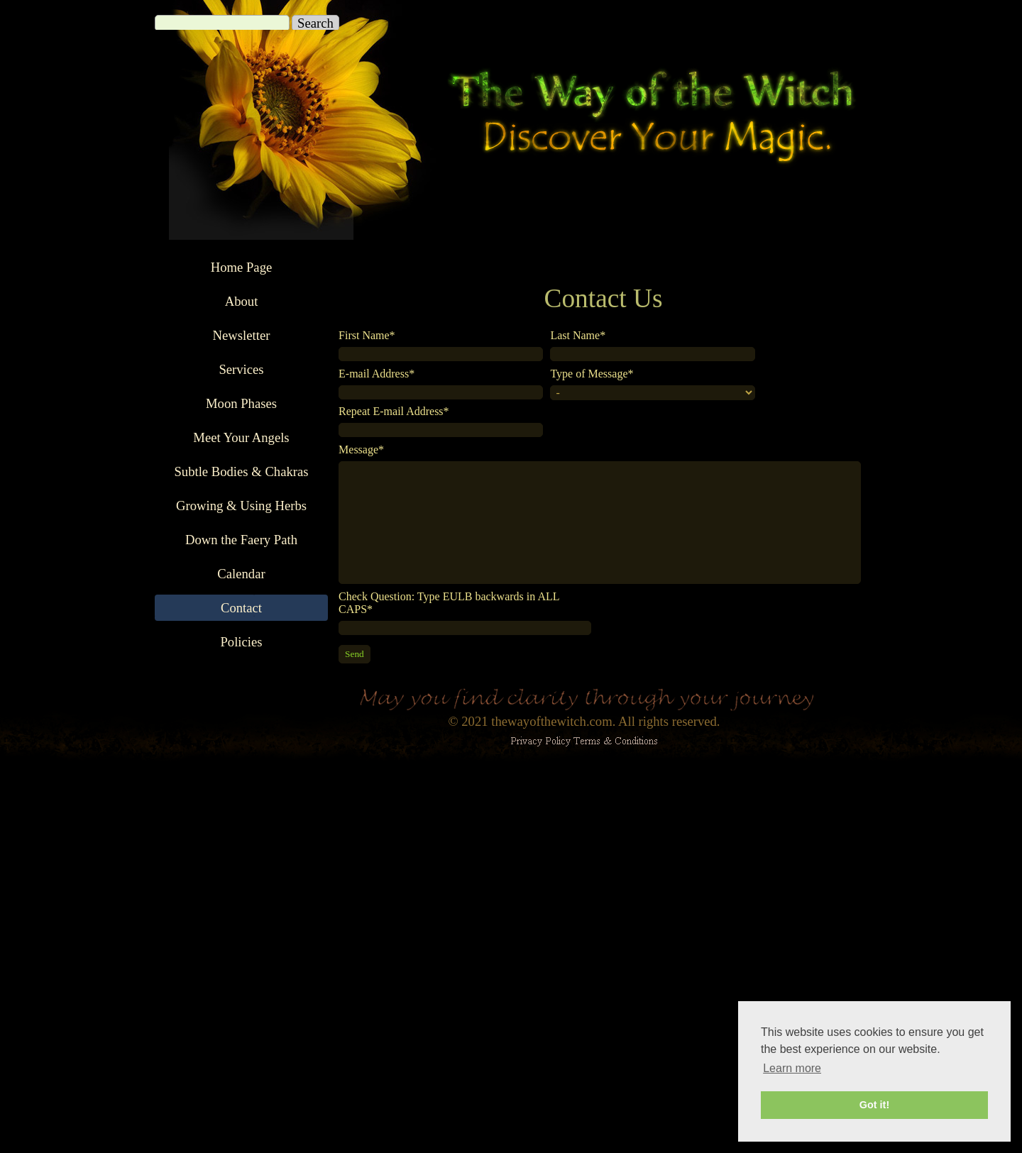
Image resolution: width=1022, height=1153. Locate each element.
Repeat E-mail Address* (394, 411)
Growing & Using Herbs (241, 505)
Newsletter (241, 335)
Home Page (242, 267)
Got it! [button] (874, 1104)
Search (315, 23)
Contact (241, 607)
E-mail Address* (376, 374)
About (241, 301)
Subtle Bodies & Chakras (241, 471)
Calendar (241, 573)
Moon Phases (241, 403)
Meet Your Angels (241, 437)
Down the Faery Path (241, 539)
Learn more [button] (792, 1068)
